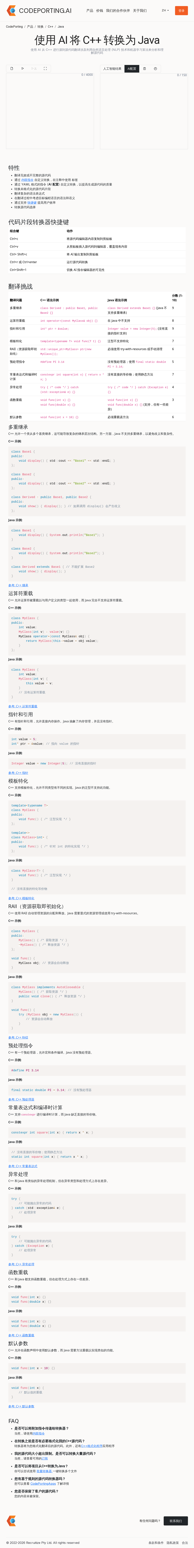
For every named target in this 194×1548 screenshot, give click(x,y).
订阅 (45, 1458)
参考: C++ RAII (18, 1037)
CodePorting (14, 26)
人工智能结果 (112, 69)
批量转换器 (45, 1471)
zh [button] (164, 10)
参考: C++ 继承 (18, 585)
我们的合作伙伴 (118, 11)
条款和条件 (156, 1543)
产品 (89, 11)
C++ (50, 26)
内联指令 (27, 180)
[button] (181, 10)
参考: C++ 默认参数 (21, 1406)
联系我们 (176, 1521)
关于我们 (140, 11)
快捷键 (32, 202)
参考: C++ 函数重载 (21, 1335)
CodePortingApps (43, 1483)
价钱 (99, 11)
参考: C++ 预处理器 (21, 1099)
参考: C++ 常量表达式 (22, 1166)
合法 (185, 1543)
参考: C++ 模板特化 (21, 898)
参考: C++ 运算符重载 (22, 706)
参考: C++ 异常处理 (21, 1264)
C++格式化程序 (91, 1446)
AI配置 (132, 69)
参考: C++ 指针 (18, 773)
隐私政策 (173, 1543)
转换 (41, 26)
